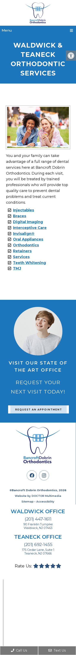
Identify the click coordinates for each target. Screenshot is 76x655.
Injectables (23, 210)
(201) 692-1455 (38, 544)
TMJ (17, 268)
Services (21, 257)
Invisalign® (23, 233)
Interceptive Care (30, 228)
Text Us (57, 650)
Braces (19, 216)
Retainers (22, 251)
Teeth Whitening (29, 263)
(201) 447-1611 (38, 518)
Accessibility (45, 501)
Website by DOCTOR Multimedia (38, 495)
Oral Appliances (28, 239)
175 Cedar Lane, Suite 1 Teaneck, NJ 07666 (38, 551)
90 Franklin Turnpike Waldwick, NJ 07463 (38, 526)
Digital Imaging (28, 222)
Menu (7, 30)
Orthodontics (26, 245)
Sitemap (27, 501)
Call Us (19, 650)
